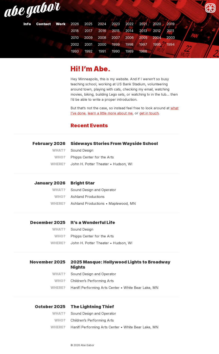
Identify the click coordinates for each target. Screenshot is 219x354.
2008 (102, 37)
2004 (157, 37)
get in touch (149, 113)
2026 (75, 24)
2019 (171, 24)
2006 (129, 37)
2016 (102, 31)
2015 (116, 31)
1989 (129, 51)
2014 (129, 31)
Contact (43, 24)
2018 (75, 31)
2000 (102, 44)
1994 (171, 44)
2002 (75, 44)
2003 (171, 37)
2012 (157, 31)
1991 (102, 51)
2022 (129, 24)
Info (27, 24)
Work (60, 24)
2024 (102, 24)
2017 (88, 31)
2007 (116, 37)
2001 (88, 44)
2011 (170, 31)
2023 (116, 24)
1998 (129, 44)
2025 (88, 24)
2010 (75, 37)
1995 (157, 44)
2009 (88, 37)
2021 (143, 24)
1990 (116, 51)
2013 (143, 31)
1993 (75, 51)
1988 (143, 51)
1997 (143, 44)
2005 (143, 37)
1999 (116, 44)
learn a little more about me (110, 113)
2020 (157, 24)
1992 (88, 51)
